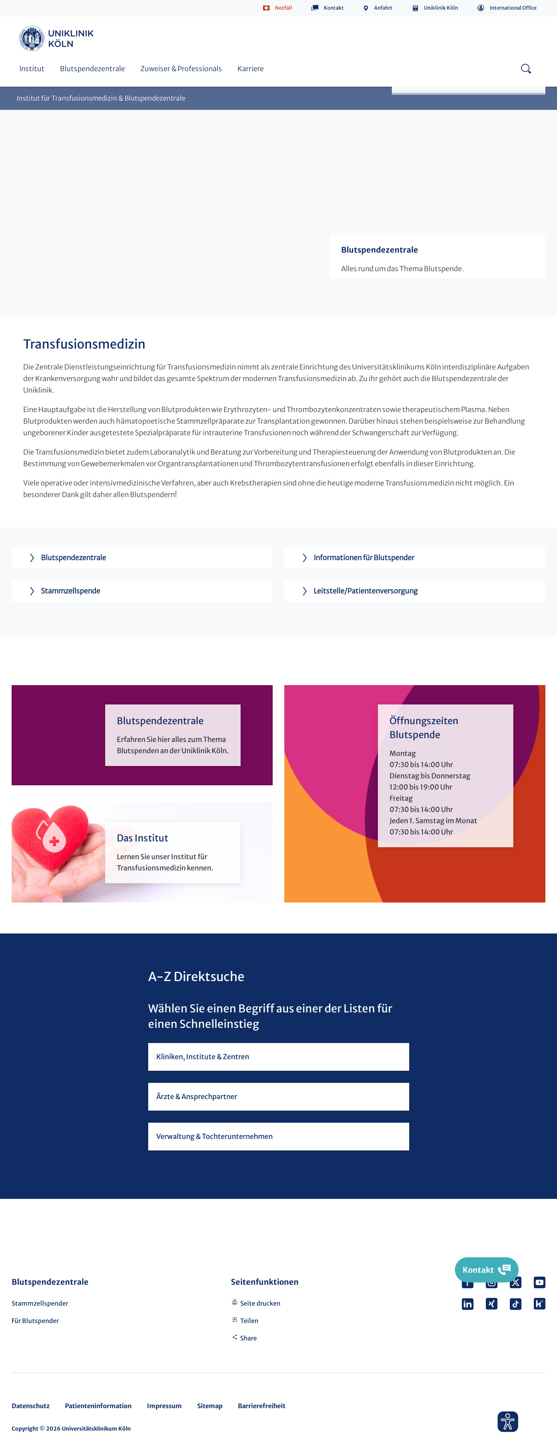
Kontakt (334, 8)
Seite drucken (260, 1303)
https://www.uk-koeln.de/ (57, 38)
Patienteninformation (98, 1406)
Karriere (250, 68)
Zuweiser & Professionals (181, 68)
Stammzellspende (61, 591)
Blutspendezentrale (92, 68)
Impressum (164, 1406)
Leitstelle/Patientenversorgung (357, 591)
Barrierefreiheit (261, 1406)
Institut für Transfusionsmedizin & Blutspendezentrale (101, 98)
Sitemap (209, 1406)
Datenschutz (31, 1406)
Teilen (249, 1321)
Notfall (283, 8)
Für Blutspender (35, 1321)
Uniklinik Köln (441, 8)
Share (248, 1338)
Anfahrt (383, 8)
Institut (31, 68)
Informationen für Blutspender (355, 558)
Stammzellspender (40, 1303)
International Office (513, 8)
